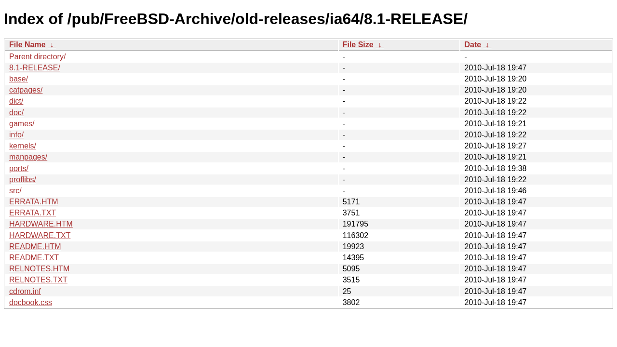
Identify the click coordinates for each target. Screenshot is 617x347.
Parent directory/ (37, 57)
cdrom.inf (25, 291)
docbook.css (30, 302)
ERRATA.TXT (32, 213)
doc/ (16, 112)
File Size (358, 44)
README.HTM (35, 246)
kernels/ (22, 146)
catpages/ (25, 90)
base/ (18, 79)
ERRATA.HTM (33, 202)
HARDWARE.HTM (41, 224)
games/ (21, 124)
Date (472, 44)
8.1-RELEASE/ (34, 68)
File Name (27, 44)
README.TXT (34, 258)
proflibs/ (22, 179)
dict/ (16, 101)
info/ (16, 135)
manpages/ (28, 157)
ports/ (18, 168)
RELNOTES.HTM (39, 269)
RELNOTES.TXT (38, 280)
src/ (15, 191)
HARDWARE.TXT (39, 235)
